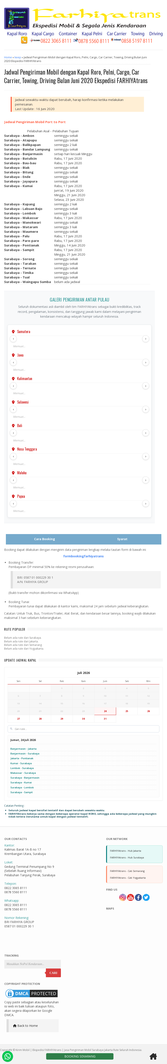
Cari (53, 973)
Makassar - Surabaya (23, 772)
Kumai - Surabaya (21, 763)
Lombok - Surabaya (22, 768)
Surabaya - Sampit (21, 792)
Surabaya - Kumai (21, 782)
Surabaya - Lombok (22, 787)
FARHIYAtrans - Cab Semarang (127, 871)
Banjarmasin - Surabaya (24, 753)
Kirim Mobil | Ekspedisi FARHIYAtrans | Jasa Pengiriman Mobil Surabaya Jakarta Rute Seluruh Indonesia (78, 1050)
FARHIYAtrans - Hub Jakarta (125, 850)
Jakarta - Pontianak (21, 758)
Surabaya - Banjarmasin (24, 777)
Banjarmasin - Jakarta (23, 748)
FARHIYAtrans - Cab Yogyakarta (128, 877)
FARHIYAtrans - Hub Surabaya (127, 857)
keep (18, 57)
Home (8, 57)
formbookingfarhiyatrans (83, 556)
